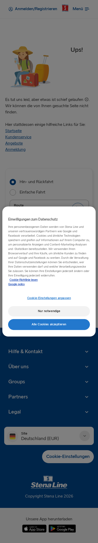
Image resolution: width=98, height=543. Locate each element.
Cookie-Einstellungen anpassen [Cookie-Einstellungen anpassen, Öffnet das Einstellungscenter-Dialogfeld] (49, 298)
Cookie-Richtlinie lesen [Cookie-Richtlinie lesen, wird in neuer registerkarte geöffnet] (23, 280)
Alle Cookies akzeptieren (49, 324)
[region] (48, 271)
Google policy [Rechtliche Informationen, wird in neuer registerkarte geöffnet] (16, 284)
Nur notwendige (49, 311)
